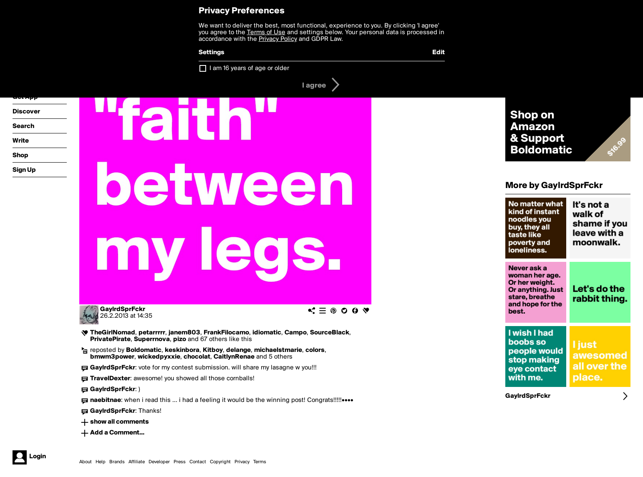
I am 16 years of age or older (249, 68)
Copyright (220, 461)
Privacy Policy (278, 39)
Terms (259, 461)
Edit (438, 52)
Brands (117, 461)
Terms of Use (266, 32)
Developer (159, 461)
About (85, 461)
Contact (197, 461)
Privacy (242, 461)
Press (180, 461)
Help (101, 461)
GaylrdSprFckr (122, 309)
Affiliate (137, 461)
